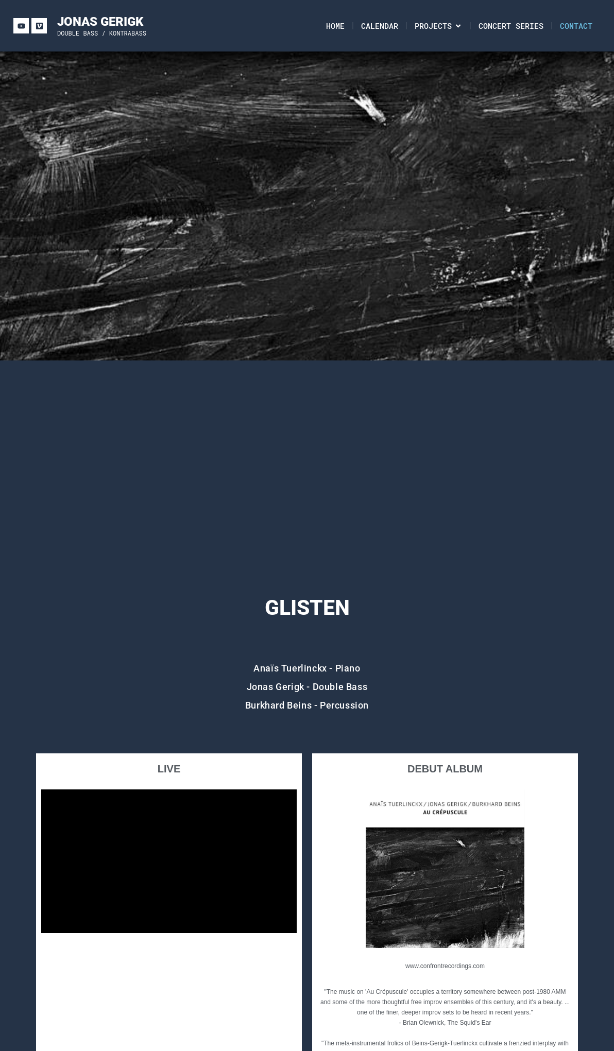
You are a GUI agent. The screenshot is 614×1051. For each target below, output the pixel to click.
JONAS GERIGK (100, 21)
